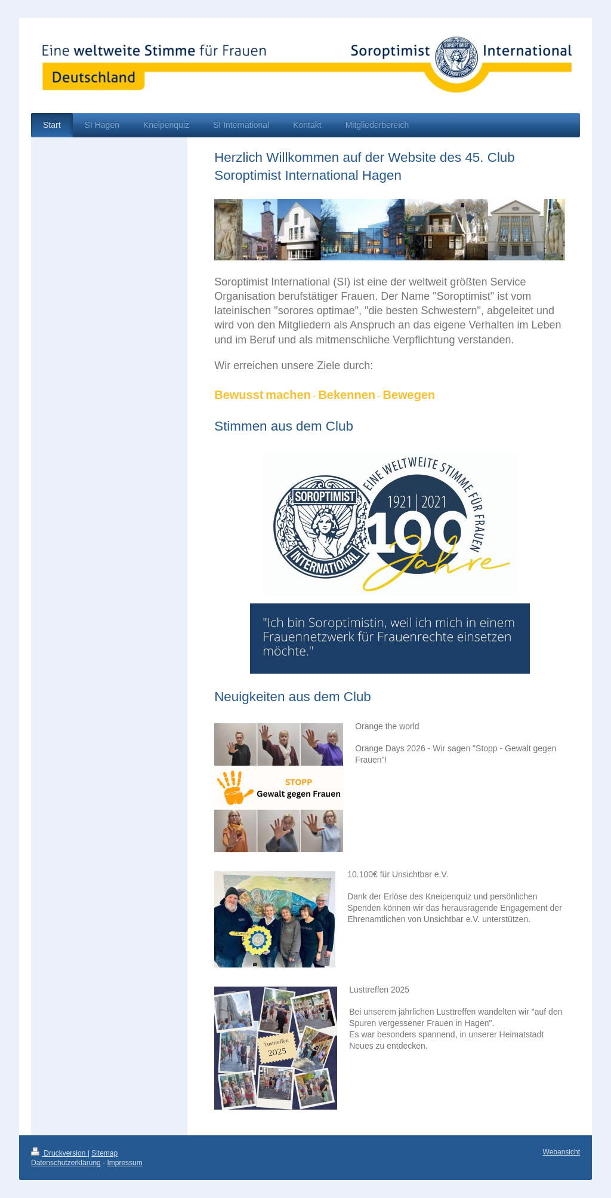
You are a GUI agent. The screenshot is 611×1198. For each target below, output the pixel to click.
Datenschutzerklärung (66, 1163)
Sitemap (104, 1153)
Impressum (124, 1163)
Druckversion (59, 1153)
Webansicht (561, 1152)
